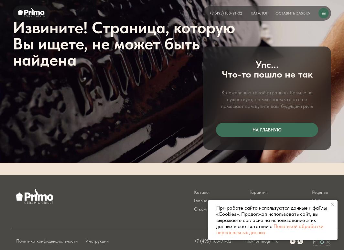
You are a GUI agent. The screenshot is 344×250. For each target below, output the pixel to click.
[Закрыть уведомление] (332, 205)
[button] (293, 13)
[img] (300, 241)
